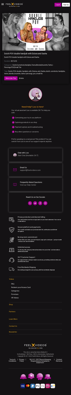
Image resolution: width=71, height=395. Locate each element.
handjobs (61, 71)
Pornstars (15, 294)
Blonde (38, 65)
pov (34, 73)
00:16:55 (14, 61)
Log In (58, 5)
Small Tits (17, 67)
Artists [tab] (21, 78)
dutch (48, 71)
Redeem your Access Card (21, 287)
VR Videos (15, 298)
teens (6, 73)
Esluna (34, 71)
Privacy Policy (21, 360)
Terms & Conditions (12, 360)
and (39, 71)
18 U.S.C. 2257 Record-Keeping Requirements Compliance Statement (40, 361)
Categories (15, 291)
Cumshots (20, 65)
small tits (39, 73)
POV (12, 67)
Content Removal (59, 360)
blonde (11, 73)
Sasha (43, 71)
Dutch (15, 65)
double (19, 71)
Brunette (44, 65)
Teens (34, 65)
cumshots (54, 71)
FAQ (12, 284)
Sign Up (66, 5)
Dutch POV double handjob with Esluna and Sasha (25, 53)
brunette (17, 73)
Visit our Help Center (28, 185)
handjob (25, 71)
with (30, 71)
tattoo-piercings (26, 73)
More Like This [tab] (11, 78)
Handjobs (28, 65)
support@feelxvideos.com (30, 170)
